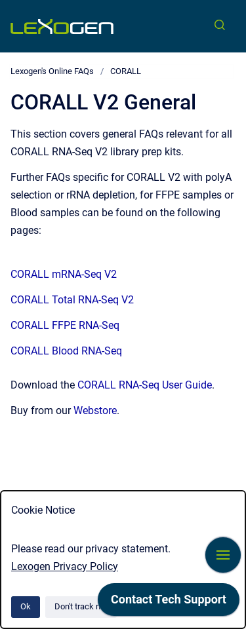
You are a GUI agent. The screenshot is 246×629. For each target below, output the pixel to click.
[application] (168, 603)
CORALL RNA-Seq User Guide (144, 385)
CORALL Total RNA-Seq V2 (72, 300)
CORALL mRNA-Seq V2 (63, 274)
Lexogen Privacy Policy (64, 566)
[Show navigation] (223, 555)
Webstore (95, 410)
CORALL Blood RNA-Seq (66, 351)
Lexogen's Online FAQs (52, 71)
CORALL (125, 71)
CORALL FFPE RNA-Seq (64, 325)
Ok (25, 606)
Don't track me (81, 606)
